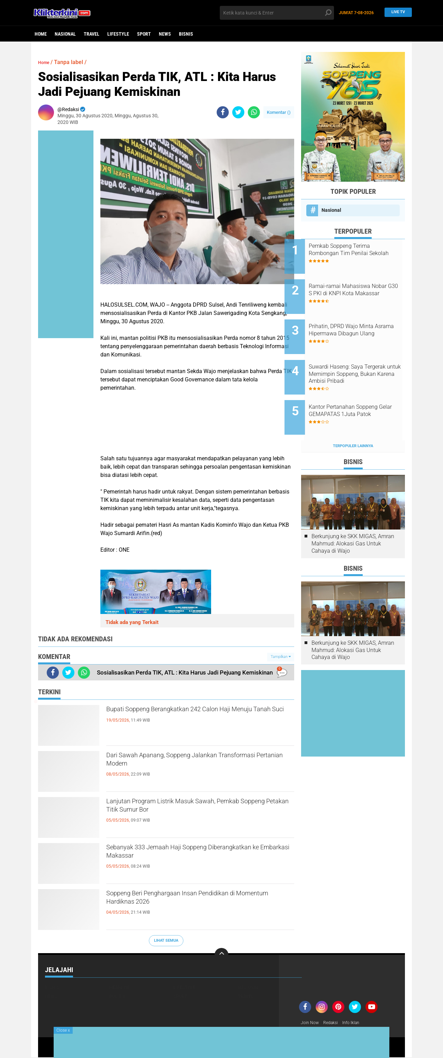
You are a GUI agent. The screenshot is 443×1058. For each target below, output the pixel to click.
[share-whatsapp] (254, 112)
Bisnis (186, 34)
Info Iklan (357, 1023)
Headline (119, 987)
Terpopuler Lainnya (353, 419)
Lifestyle (118, 34)
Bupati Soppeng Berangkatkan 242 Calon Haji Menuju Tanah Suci (194, 716)
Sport (144, 34)
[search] (277, 13)
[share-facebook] (223, 112)
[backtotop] (221, 955)
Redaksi (334, 1023)
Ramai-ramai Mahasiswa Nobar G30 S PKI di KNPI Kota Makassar (361, 288)
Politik (117, 996)
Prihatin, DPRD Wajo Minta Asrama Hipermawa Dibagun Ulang (360, 323)
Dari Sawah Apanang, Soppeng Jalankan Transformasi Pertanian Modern (184, 762)
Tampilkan (281, 656)
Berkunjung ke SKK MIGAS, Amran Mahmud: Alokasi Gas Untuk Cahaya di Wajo (352, 517)
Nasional (65, 34)
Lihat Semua (166, 940)
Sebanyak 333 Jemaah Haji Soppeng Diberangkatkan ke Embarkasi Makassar (184, 854)
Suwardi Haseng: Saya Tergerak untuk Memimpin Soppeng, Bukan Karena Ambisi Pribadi (357, 358)
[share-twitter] (238, 112)
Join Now (311, 1023)
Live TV (396, 12)
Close (63, 1030)
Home (41, 34)
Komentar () (279, 112)
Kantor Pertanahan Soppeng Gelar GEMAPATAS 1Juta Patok (359, 393)
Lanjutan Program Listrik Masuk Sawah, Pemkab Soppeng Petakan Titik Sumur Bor (188, 808)
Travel (91, 34)
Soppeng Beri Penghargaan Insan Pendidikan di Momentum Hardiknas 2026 (197, 900)
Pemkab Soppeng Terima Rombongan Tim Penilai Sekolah (356, 253)
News (165, 34)
